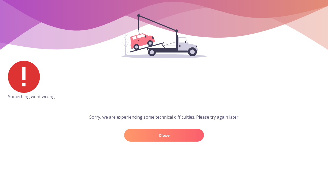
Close (164, 135)
